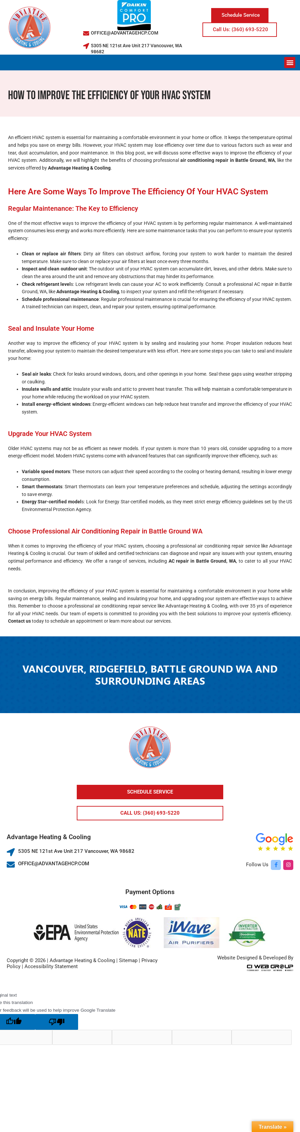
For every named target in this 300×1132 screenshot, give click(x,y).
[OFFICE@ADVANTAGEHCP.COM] (86, 33)
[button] (289, 62)
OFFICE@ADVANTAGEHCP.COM (124, 33)
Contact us (19, 621)
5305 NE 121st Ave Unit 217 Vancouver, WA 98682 (76, 851)
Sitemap (128, 960)
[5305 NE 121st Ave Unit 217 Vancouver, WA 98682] (86, 46)
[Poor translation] (56, 1022)
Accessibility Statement (51, 966)
